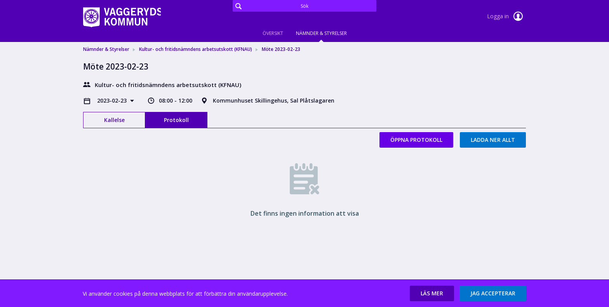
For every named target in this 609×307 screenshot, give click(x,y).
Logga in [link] (506, 16)
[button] (432, 293)
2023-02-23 (112, 100)
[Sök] (304, 6)
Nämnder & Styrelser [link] (106, 49)
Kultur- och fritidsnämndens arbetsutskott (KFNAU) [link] (195, 49)
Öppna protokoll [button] (416, 139)
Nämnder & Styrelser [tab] (321, 33)
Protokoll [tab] (176, 120)
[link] (122, 17)
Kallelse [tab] (114, 120)
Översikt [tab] (273, 33)
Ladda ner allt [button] (493, 139)
